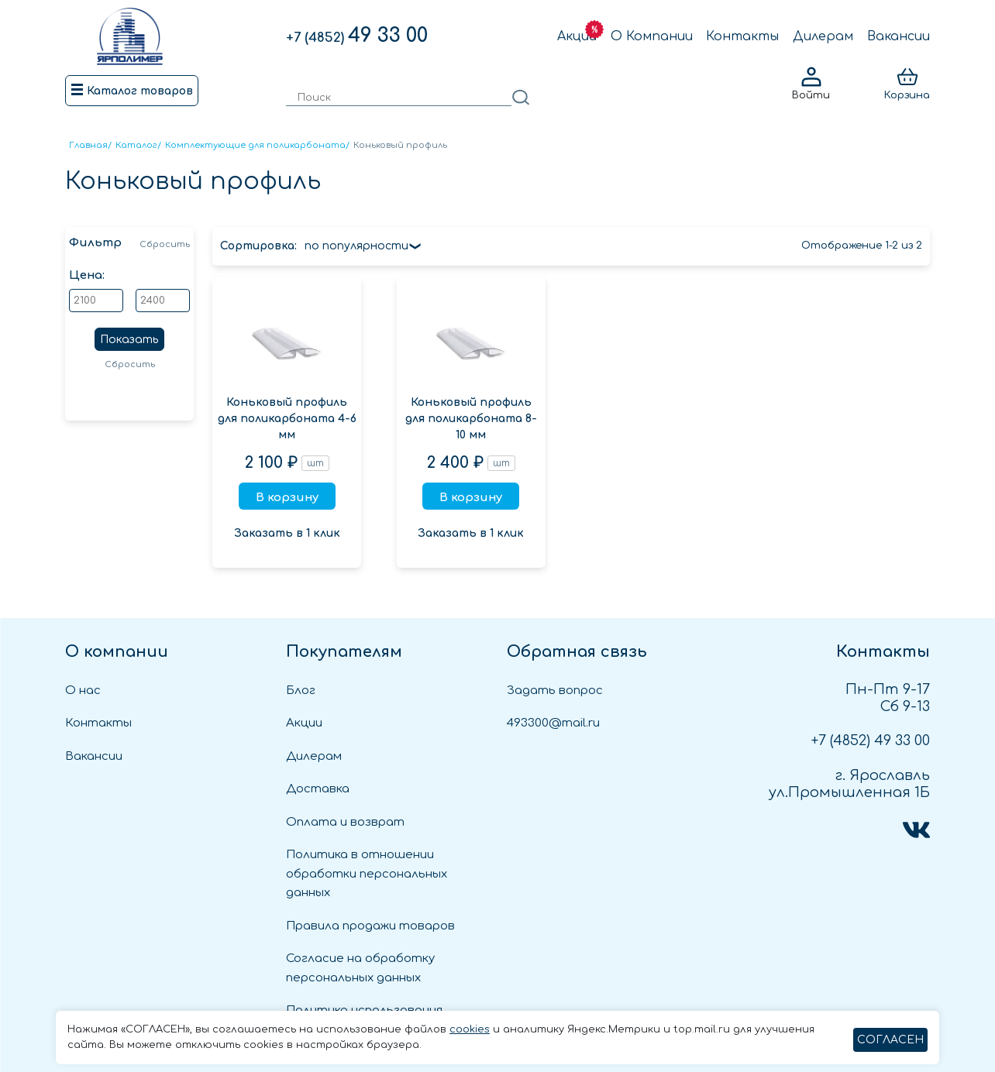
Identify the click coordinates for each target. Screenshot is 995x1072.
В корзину (287, 497)
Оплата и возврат (345, 822)
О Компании (652, 36)
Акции (577, 36)
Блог (300, 690)
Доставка (317, 788)
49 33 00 (357, 35)
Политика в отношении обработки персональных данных (366, 873)
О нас (83, 690)
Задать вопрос (555, 690)
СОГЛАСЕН (890, 1040)
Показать (129, 339)
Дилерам (823, 36)
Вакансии (898, 36)
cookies (469, 1029)
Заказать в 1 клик (287, 533)
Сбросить (164, 244)
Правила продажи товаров (370, 926)
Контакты (742, 36)
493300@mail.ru (553, 723)
